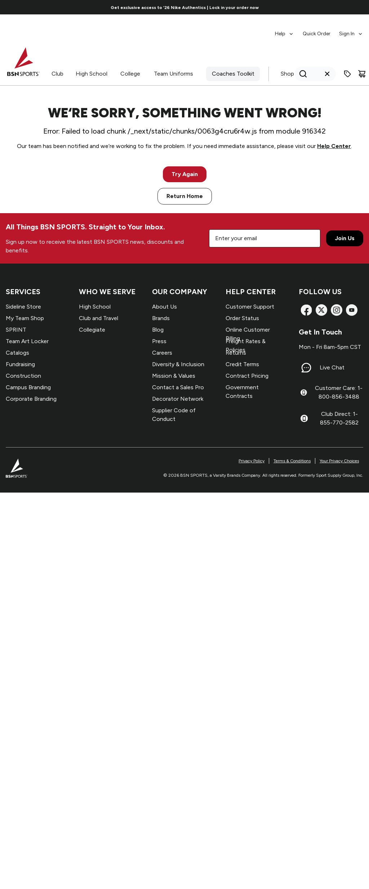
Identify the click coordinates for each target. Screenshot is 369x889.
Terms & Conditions (292, 460)
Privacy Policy (251, 460)
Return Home (184, 196)
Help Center (334, 146)
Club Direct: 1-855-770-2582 (339, 418)
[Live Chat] (306, 367)
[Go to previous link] (50, 7)
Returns (236, 352)
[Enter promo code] (347, 74)
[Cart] (362, 74)
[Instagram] (336, 310)
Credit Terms (242, 364)
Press (159, 341)
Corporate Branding (31, 398)
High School (91, 73)
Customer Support (250, 306)
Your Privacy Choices (339, 460)
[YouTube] (351, 310)
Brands (161, 318)
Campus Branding (28, 387)
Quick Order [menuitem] (316, 34)
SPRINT (16, 329)
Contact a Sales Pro (178, 387)
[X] (321, 310)
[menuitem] (284, 30)
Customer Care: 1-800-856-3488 (339, 392)
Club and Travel (98, 318)
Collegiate (92, 329)
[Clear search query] (327, 74)
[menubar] (319, 30)
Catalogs (17, 352)
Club (57, 73)
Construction (23, 375)
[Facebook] (306, 310)
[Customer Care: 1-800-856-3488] (304, 392)
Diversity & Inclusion (178, 364)
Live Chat (332, 367)
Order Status (242, 318)
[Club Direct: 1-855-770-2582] (304, 418)
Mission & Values (173, 375)
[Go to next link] (318, 7)
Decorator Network (177, 398)
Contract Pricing (247, 375)
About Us (164, 306)
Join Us (345, 238)
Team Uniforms (173, 73)
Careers (162, 352)
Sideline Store (23, 306)
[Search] (313, 74)
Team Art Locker (27, 341)
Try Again (185, 174)
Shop (287, 73)
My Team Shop (25, 318)
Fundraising (20, 364)
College (130, 73)
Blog (158, 329)
